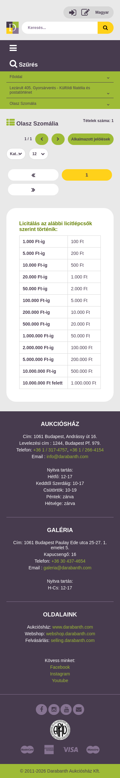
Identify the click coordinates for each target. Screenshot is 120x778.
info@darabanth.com (67, 456)
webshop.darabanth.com (70, 633)
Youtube (60, 680)
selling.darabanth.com (73, 640)
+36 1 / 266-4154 (87, 449)
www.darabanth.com (72, 627)
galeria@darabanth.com (68, 567)
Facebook (60, 667)
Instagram (60, 673)
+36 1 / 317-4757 (50, 449)
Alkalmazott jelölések (90, 139)
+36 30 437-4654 (68, 561)
